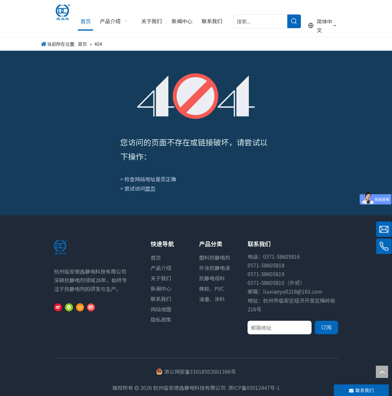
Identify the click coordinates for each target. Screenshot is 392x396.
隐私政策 (161, 319)
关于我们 (161, 278)
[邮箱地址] (280, 327)
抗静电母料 (212, 278)
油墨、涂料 (212, 299)
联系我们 (161, 299)
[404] (196, 96)
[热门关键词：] (294, 21)
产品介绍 (161, 268)
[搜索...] (260, 21)
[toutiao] (91, 306)
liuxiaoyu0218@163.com (293, 291)
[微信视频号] (80, 306)
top (382, 372)
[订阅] (326, 327)
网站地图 (161, 309)
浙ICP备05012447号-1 (254, 387)
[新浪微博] (58, 306)
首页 (150, 188)
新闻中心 (161, 288)
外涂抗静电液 (214, 268)
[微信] (69, 306)
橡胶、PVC (211, 288)
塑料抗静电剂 (214, 257)
